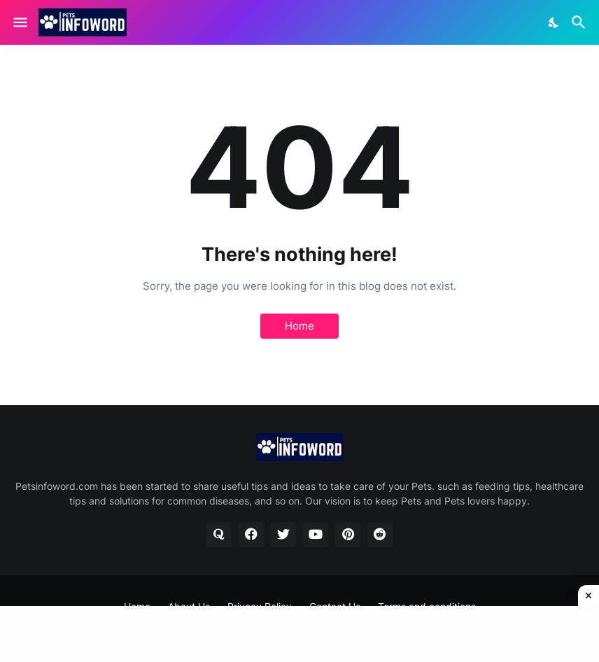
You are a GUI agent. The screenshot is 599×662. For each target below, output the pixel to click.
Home (299, 325)
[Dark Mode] (554, 22)
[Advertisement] (299, 634)
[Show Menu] (19, 22)
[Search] (580, 22)
